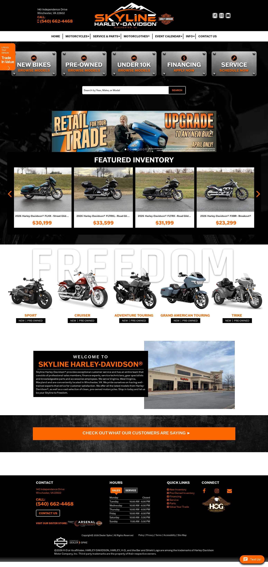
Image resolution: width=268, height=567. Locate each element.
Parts (171, 503)
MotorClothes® (137, 36)
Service (130, 490)
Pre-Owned (35, 320)
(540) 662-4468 (55, 503)
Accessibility (169, 535)
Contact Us (207, 36)
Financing (174, 496)
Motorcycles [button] (76, 36)
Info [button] (189, 36)
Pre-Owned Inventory (180, 493)
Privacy (150, 535)
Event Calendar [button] (167, 36)
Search (177, 90)
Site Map (182, 535)
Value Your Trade (178, 506)
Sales (116, 490)
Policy (141, 535)
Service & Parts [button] (105, 36)
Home (55, 36)
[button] (57, 131)
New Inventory (176, 489)
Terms (159, 535)
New (22, 320)
